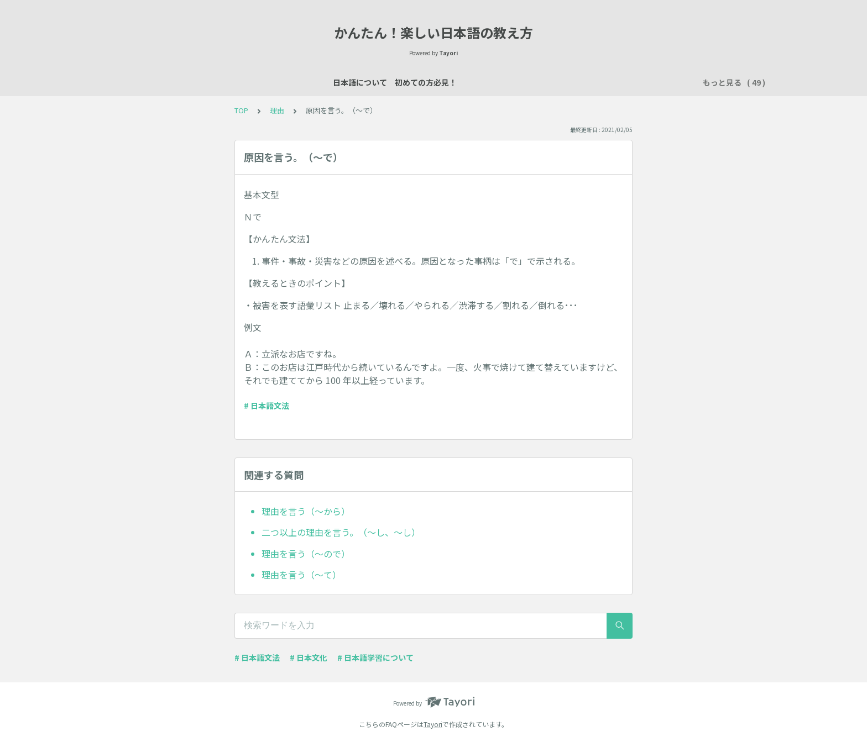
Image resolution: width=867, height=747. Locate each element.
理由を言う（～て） (301, 574)
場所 (433, 82)
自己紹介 (363, 82)
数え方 (468, 82)
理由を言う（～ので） (306, 553)
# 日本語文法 (266, 405)
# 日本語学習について (375, 657)
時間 (658, 82)
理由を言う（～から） (306, 511)
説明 (402, 82)
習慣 (627, 82)
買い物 (507, 82)
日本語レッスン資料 (298, 82)
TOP (241, 110)
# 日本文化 (308, 657)
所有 (542, 82)
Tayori (433, 724)
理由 (277, 110)
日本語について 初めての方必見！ (186, 82)
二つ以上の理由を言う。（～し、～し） (341, 532)
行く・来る (584, 82)
